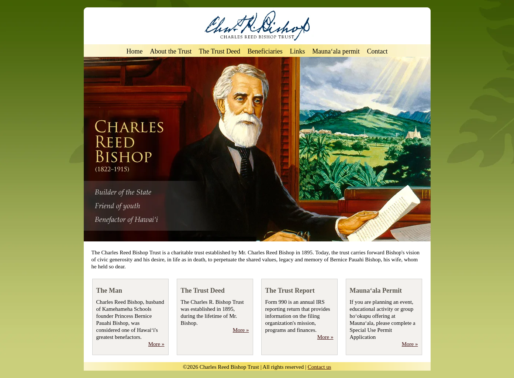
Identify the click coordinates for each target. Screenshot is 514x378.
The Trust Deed (219, 51)
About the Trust (171, 51)
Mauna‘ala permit (335, 51)
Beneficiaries (265, 51)
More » (156, 344)
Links (297, 51)
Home (135, 51)
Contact (377, 51)
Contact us (319, 367)
